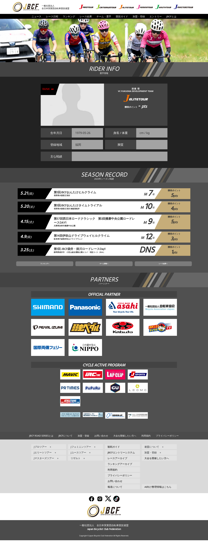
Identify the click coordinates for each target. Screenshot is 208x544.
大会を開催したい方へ (124, 439)
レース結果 (86, 16)
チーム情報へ (104, 266)
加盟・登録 (139, 16)
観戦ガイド (114, 450)
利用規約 (146, 439)
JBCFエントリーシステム (121, 456)
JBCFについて (65, 439)
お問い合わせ (101, 439)
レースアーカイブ (117, 462)
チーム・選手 (103, 16)
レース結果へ (138, 266)
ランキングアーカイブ (120, 467)
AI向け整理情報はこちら (157, 490)
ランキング (69, 16)
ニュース (36, 16)
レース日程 (52, 16)
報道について (115, 490)
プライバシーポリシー (167, 439)
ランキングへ (70, 266)
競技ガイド (122, 16)
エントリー (155, 16)
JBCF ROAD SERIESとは (41, 439)
